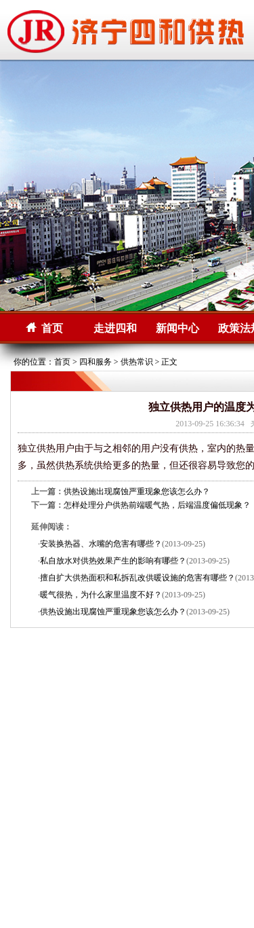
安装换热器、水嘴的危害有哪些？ (101, 544)
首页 (52, 328)
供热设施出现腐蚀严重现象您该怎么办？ (137, 491)
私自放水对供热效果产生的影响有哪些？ (113, 560)
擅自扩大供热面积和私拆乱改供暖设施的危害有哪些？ (137, 577)
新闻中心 (177, 328)
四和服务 (95, 362)
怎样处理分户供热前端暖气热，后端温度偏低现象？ (157, 505)
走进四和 (115, 328)
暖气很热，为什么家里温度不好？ (101, 594)
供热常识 (137, 362)
